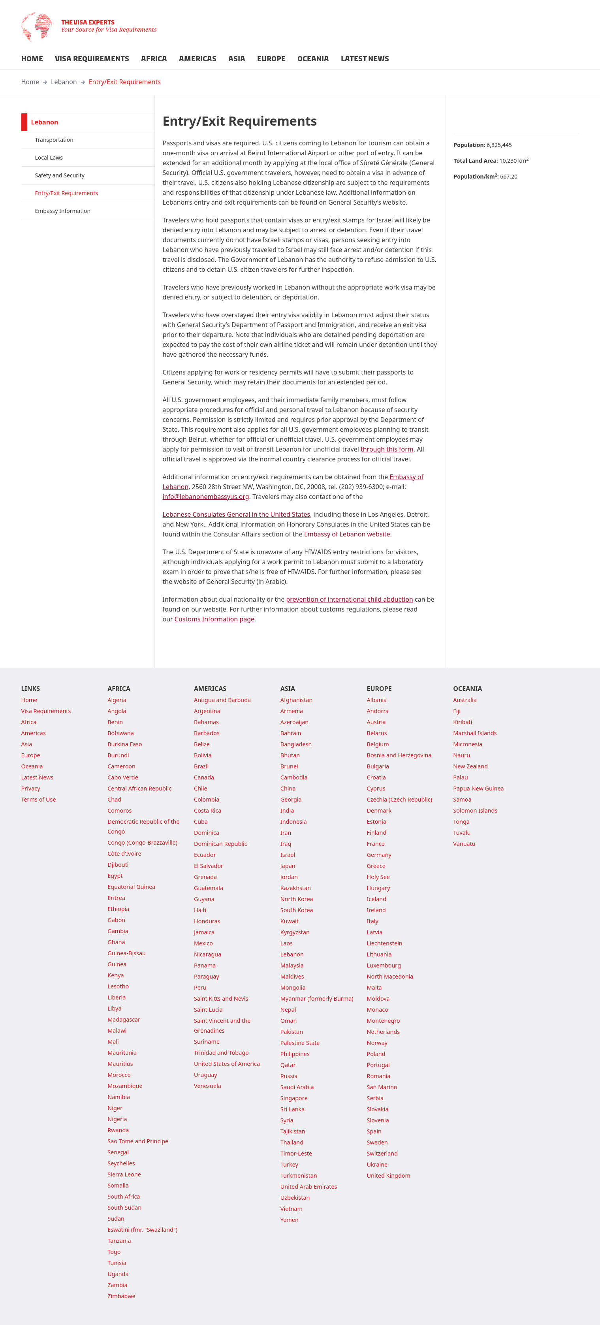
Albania (377, 700)
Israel (287, 854)
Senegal (118, 1152)
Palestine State (300, 1042)
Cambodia (294, 777)
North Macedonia (390, 976)
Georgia (291, 799)
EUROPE (271, 59)
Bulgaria (378, 766)
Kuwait (289, 921)
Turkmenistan (298, 1175)
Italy (372, 921)
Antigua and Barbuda (222, 700)
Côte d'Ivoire (124, 853)
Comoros (119, 810)
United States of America (227, 1063)
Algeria (116, 700)
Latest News (37, 777)
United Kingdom (388, 1175)
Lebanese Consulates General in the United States (236, 514)
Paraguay (206, 976)
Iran (286, 832)
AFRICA (154, 59)
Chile (200, 788)
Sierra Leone (124, 1174)
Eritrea (116, 898)
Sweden (377, 1142)
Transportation (54, 139)
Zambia (117, 1285)
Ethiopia (118, 909)
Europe (30, 755)
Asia (26, 744)
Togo (113, 1251)
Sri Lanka (292, 1109)
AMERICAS (197, 59)
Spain (374, 1131)
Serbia (375, 1098)
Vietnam (291, 1208)
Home (30, 81)
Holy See (378, 877)
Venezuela (207, 1086)
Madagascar (123, 1019)
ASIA (236, 59)
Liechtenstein (385, 943)
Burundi (118, 755)
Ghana (116, 942)
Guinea (116, 964)
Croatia (376, 777)
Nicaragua (207, 954)
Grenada (205, 877)
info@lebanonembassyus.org (206, 496)
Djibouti (117, 864)
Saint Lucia (208, 1009)
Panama (205, 965)
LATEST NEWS (365, 59)
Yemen (289, 1219)
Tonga (461, 821)
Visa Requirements (46, 711)
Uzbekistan (295, 1197)
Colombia (206, 799)
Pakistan (291, 1031)
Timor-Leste (296, 1153)
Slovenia (378, 1120)
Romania (379, 1076)
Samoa (462, 799)
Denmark (379, 810)
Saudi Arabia (297, 1087)
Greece (376, 866)
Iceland (376, 899)
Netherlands (383, 1031)
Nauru (461, 755)
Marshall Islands (475, 733)
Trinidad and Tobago (221, 1052)
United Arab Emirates (308, 1186)
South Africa (123, 1196)
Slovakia (378, 1109)
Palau (460, 777)
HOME (32, 59)
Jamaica (204, 932)
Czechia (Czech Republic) (399, 799)
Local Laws (49, 157)
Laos (286, 943)
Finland (377, 832)
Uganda (117, 1274)
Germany (379, 854)
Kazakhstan (295, 888)
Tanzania (119, 1240)
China (288, 788)
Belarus (377, 733)
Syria (286, 1120)
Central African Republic (139, 788)
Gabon (116, 920)
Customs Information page (214, 619)
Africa (29, 722)
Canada (204, 777)
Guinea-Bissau (126, 953)
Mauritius (120, 1063)
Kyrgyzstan (295, 932)
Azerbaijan (294, 722)
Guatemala (208, 888)
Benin (115, 722)
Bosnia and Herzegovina (399, 755)
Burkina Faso (124, 744)
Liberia (116, 997)
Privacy (30, 788)
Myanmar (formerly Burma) (317, 998)
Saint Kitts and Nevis (221, 998)
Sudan (115, 1218)
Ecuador (205, 854)
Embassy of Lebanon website (347, 534)
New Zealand (470, 766)
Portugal (378, 1065)
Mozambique (124, 1086)
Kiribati (462, 722)
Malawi (116, 1030)
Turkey (289, 1164)
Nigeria (117, 1119)
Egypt (114, 875)
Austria (376, 722)
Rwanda (118, 1130)
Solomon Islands (475, 810)
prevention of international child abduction (349, 599)
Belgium (378, 744)
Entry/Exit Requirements (125, 81)
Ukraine (377, 1164)
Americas (33, 733)
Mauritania (122, 1052)
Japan (287, 866)
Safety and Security (60, 175)
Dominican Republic (220, 843)
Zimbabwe (121, 1296)
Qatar (288, 1065)
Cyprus (376, 788)
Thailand (291, 1142)
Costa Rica (207, 810)
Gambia (117, 931)
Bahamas (206, 722)
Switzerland (382, 1153)
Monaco (377, 1009)
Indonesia (293, 821)
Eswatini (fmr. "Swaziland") (142, 1229)
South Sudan (124, 1207)
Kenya (115, 975)
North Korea (296, 899)
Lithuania (379, 954)
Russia (288, 1076)
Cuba (201, 821)
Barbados (207, 733)
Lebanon (64, 81)
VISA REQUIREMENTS (92, 59)
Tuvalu (461, 832)
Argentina (207, 711)
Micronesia (467, 744)
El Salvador (208, 866)
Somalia (118, 1185)
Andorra (378, 711)
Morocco (119, 1074)
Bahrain (290, 733)
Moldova (378, 998)
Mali (113, 1041)
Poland (376, 1054)
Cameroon (121, 766)
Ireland (376, 910)
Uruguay (205, 1074)
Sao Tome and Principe (137, 1141)
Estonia (376, 821)
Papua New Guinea (478, 788)
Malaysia (292, 965)
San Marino (382, 1087)
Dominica (206, 832)
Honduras (207, 921)
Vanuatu (464, 843)
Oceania (32, 766)
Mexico (203, 943)
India (287, 810)
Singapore (294, 1098)
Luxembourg (384, 965)
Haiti (200, 910)
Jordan (289, 877)
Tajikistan (292, 1131)
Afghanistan (296, 700)
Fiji (457, 711)
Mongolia (293, 987)
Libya (114, 1008)
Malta (374, 987)
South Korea (296, 910)
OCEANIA (313, 59)
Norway (377, 1042)
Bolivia (203, 755)
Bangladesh (296, 744)
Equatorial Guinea (131, 886)
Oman (288, 1020)
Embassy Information (63, 211)
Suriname (207, 1041)
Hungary (378, 888)
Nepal (288, 1009)
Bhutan (290, 755)
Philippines (295, 1054)
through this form (387, 449)
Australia (464, 700)
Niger (114, 1108)
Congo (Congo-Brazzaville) (142, 842)
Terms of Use (38, 799)
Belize (202, 744)
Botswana (120, 733)
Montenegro (383, 1020)
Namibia (118, 1097)
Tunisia (116, 1263)
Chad (114, 799)
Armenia (291, 711)
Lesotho (118, 986)
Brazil (201, 766)
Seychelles (121, 1163)
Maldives (292, 976)
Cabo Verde (122, 777)
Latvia (375, 932)
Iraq (285, 843)
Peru (200, 987)
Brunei (289, 766)
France (376, 843)
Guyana (204, 899)
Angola (116, 711)
